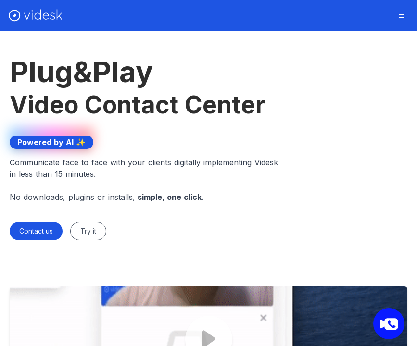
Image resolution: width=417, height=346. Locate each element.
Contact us (36, 231)
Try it (88, 231)
